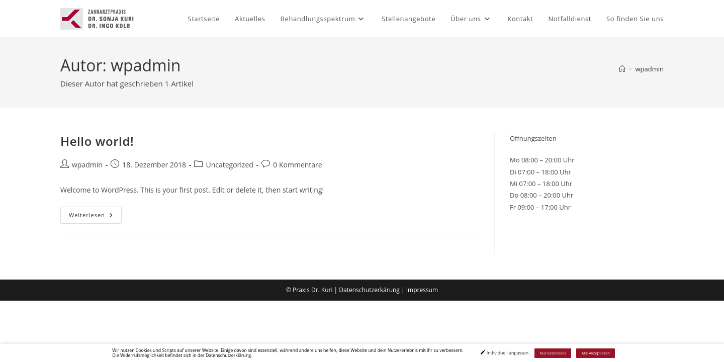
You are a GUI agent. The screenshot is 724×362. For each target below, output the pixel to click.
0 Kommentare (297, 164)
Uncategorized (229, 164)
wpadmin (650, 68)
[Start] (622, 68)
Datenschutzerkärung (369, 290)
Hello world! (97, 141)
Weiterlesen (95, 217)
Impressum (422, 290)
